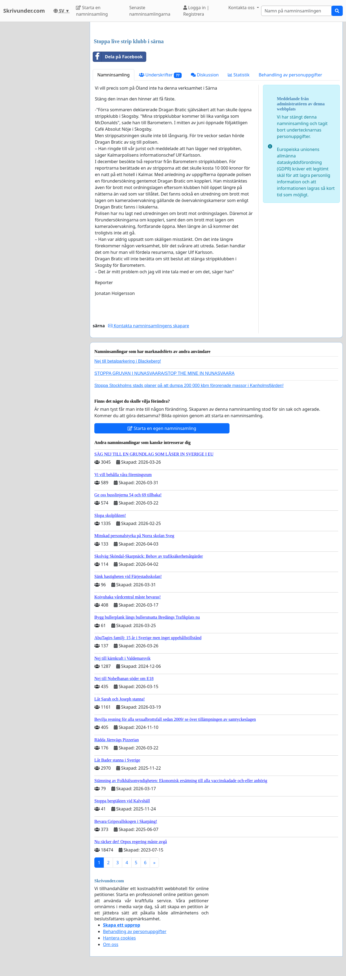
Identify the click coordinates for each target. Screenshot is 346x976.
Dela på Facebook (118, 57)
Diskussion (205, 75)
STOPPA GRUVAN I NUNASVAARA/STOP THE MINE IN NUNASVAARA (164, 373)
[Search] (296, 11)
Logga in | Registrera (196, 11)
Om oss (110, 944)
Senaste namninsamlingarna (149, 11)
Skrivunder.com (24, 10)
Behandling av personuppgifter (290, 75)
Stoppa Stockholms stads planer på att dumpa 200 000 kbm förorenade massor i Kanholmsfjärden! (189, 385)
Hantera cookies (119, 938)
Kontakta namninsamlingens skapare (148, 326)
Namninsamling (113, 75)
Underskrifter (160, 75)
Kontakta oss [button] (242, 8)
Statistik (238, 75)
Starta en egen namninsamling (162, 428)
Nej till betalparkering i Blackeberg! (127, 361)
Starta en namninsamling (92, 11)
